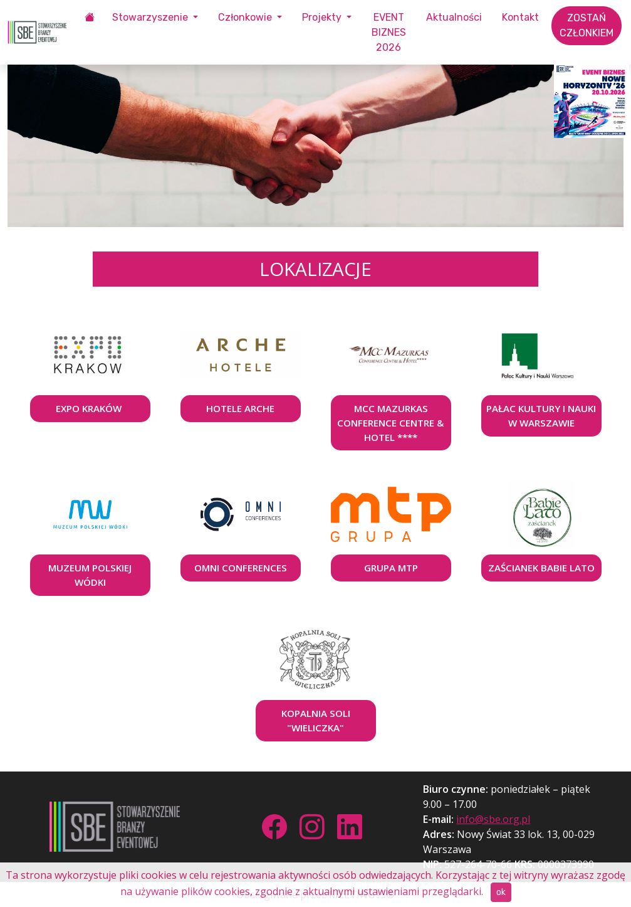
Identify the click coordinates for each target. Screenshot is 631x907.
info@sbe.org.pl (493, 819)
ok (501, 892)
